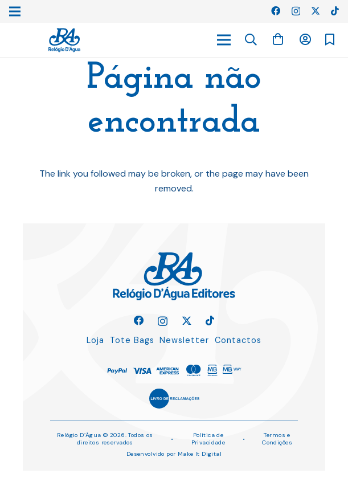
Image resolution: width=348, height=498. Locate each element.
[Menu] (224, 40)
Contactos (238, 340)
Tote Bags (132, 340)
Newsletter (184, 340)
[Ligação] (64, 40)
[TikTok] (335, 10)
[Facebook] (275, 10)
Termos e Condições (277, 438)
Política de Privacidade (208, 438)
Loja (95, 340)
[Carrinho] (277, 39)
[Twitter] (315, 10)
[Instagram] (296, 11)
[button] (251, 40)
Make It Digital (200, 454)
